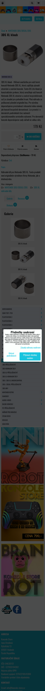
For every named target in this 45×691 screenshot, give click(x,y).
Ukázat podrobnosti (11, 354)
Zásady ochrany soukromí (31, 347)
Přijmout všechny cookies (30, 356)
